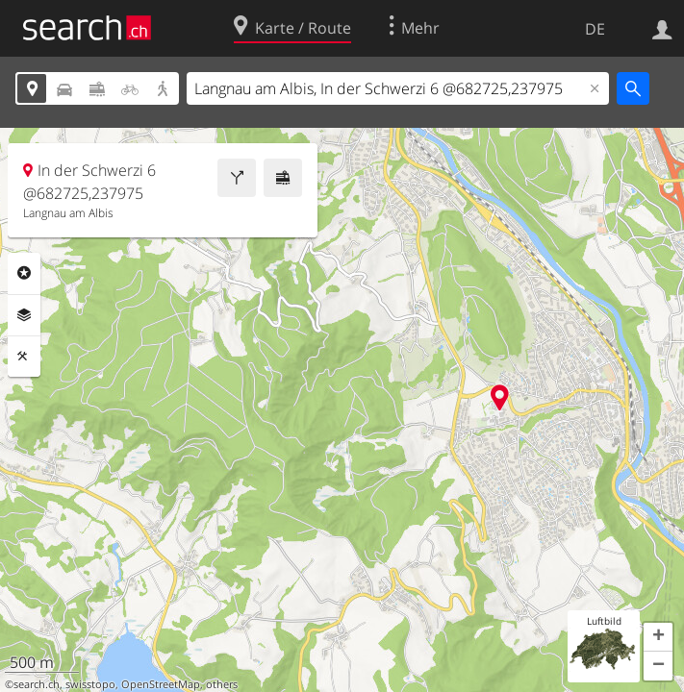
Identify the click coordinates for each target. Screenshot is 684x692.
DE (595, 28)
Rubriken (24, 273)
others (222, 684)
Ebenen (24, 315)
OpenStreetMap (160, 684)
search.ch (36, 684)
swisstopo (90, 684)
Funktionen (24, 356)
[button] (658, 637)
